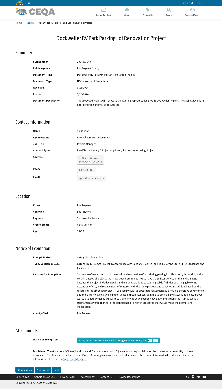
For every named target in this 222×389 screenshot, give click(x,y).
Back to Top (22, 377)
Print (56, 370)
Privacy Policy (67, 377)
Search (169, 12)
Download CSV (24, 370)
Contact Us (188, 2)
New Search (43, 370)
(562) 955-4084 (86, 170)
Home (18, 23)
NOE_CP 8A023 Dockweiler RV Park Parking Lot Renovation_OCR (118, 340)
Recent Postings (103, 12)
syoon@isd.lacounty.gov (91, 178)
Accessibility (87, 377)
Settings (201, 3)
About (126, 12)
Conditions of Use (44, 377)
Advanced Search (192, 12)
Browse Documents (129, 377)
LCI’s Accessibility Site (73, 360)
